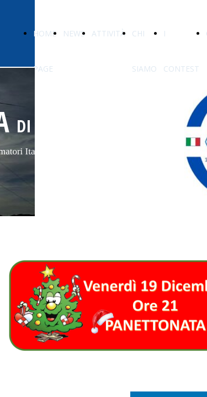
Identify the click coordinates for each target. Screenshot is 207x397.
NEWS (74, 33)
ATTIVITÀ (108, 33)
